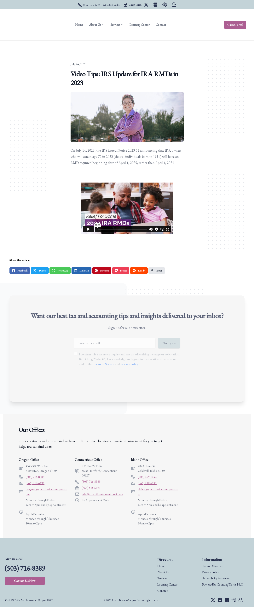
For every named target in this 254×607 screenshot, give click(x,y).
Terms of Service (101, 364)
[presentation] (103, 381)
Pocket (121, 270)
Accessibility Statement (216, 578)
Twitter (39, 270)
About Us (163, 572)
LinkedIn (81, 270)
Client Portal (235, 25)
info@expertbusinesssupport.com (102, 494)
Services (162, 578)
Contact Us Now (24, 581)
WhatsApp (60, 270)
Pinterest (102, 270)
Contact (162, 591)
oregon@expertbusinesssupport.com (46, 491)
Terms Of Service (212, 566)
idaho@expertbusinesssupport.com (158, 491)
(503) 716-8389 (35, 477)
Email (156, 270)
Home (161, 566)
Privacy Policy (129, 364)
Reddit (139, 270)
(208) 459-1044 (147, 477)
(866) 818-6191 (35, 483)
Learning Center (167, 584)
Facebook (19, 270)
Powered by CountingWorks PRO (222, 584)
